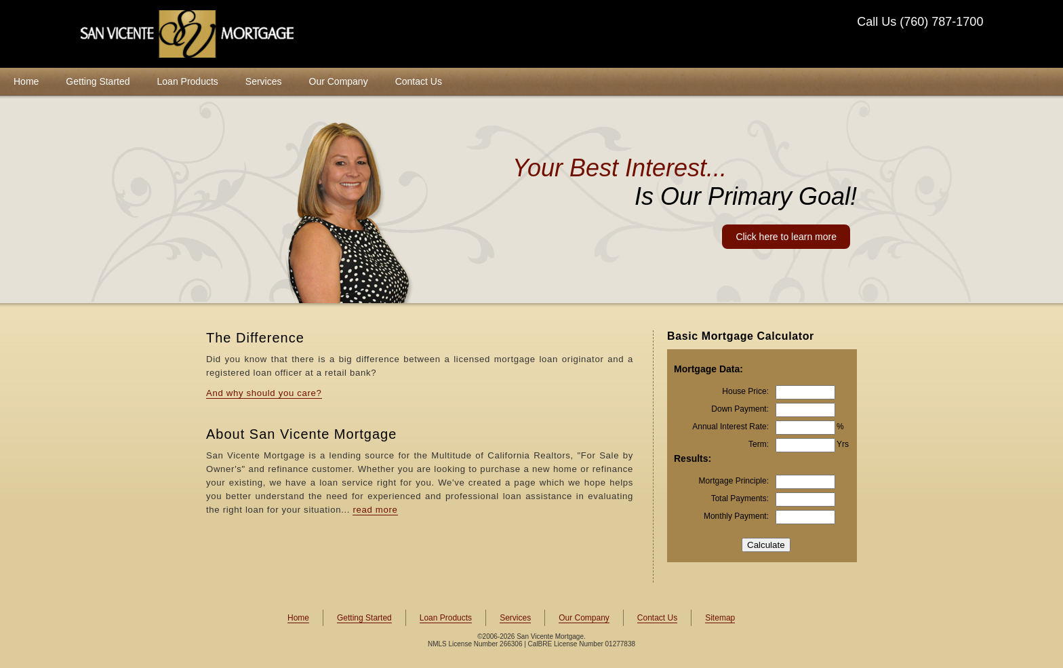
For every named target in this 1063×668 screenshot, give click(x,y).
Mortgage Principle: (734, 481)
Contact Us (418, 81)
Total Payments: (740, 498)
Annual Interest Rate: (730, 426)
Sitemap (720, 618)
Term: (758, 444)
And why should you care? (264, 393)
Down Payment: (740, 409)
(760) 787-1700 (941, 21)
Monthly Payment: (736, 516)
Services (263, 81)
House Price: (745, 391)
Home (26, 81)
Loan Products (187, 81)
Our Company (338, 81)
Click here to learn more (786, 236)
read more (375, 510)
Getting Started (97, 81)
